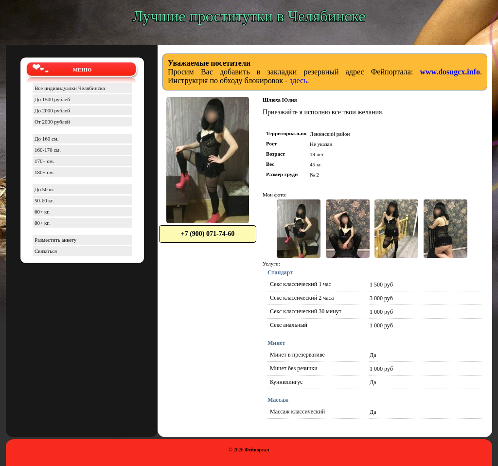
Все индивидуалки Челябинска (70, 88)
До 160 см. (47, 139)
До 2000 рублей (52, 110)
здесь (298, 80)
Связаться (46, 251)
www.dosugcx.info (450, 72)
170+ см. (44, 161)
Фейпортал (257, 449)
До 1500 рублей (52, 99)
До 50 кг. (44, 189)
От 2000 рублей (52, 122)
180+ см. (44, 172)
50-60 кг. (44, 200)
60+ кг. (42, 212)
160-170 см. (48, 150)
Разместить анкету (55, 240)
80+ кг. (42, 223)
